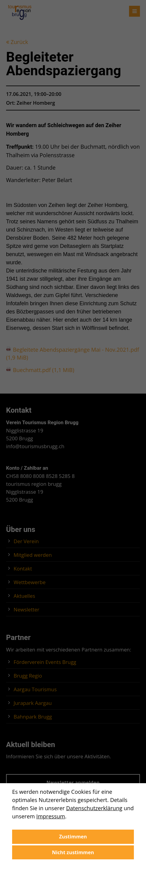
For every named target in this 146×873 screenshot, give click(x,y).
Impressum (50, 816)
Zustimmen (73, 836)
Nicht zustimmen (73, 852)
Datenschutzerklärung (94, 808)
